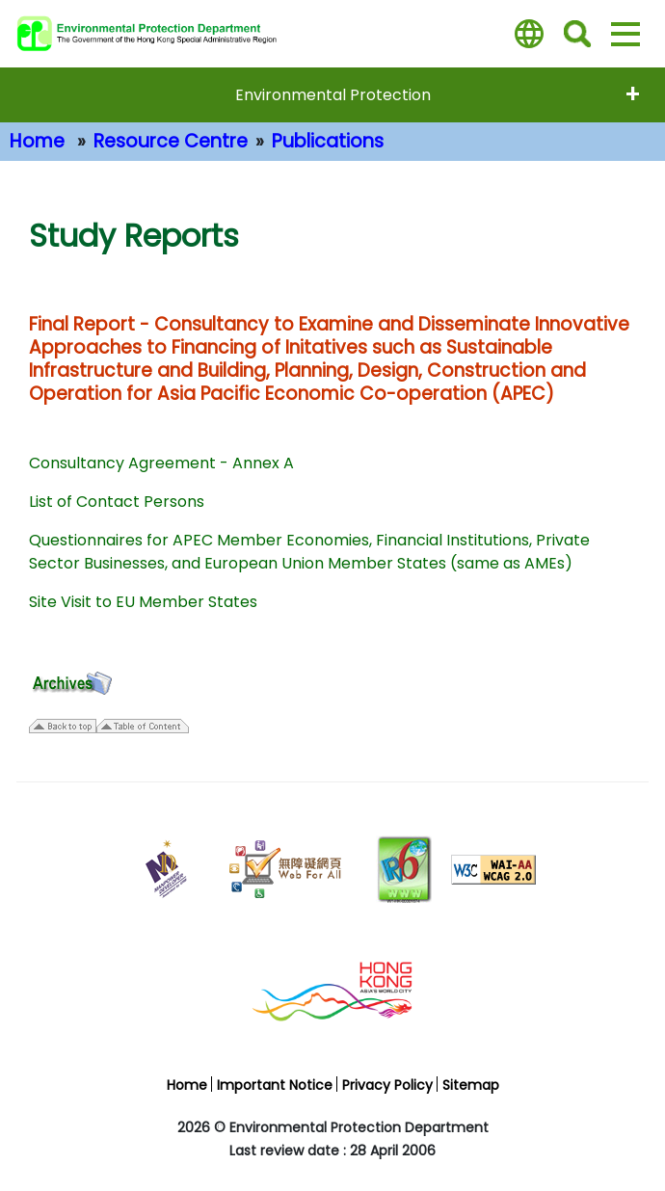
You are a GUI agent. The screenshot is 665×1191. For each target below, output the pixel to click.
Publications (328, 141)
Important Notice (274, 1085)
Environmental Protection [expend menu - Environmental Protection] (333, 95)
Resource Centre (170, 141)
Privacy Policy (387, 1085)
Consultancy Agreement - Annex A (161, 463)
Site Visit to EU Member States (143, 602)
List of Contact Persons (116, 501)
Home (37, 141)
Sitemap (470, 1085)
